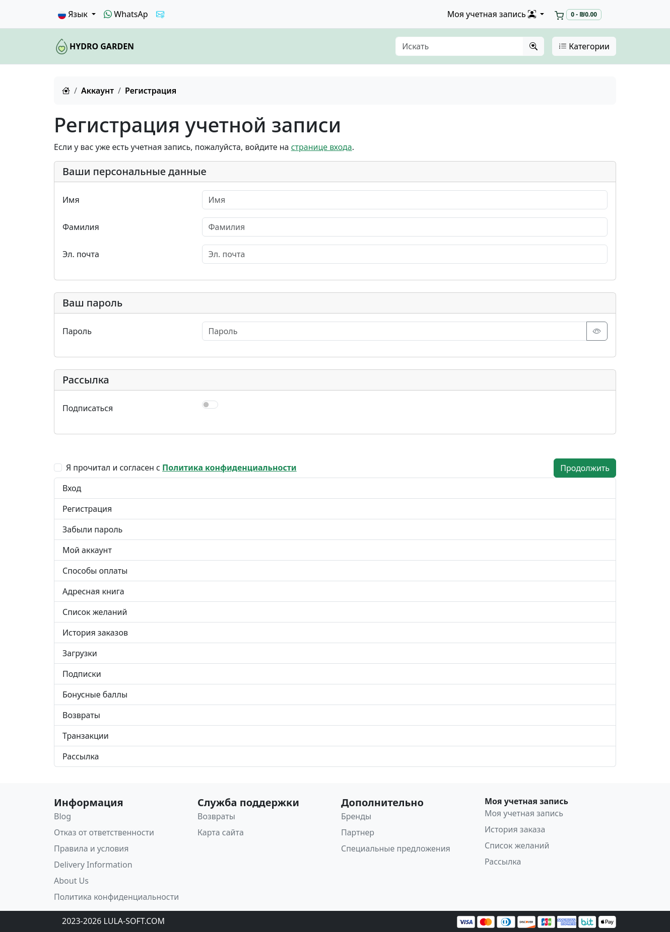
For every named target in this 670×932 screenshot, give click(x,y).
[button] (77, 14)
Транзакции (85, 735)
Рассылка (80, 756)
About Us (71, 880)
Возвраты (81, 715)
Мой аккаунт (87, 550)
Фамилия (80, 226)
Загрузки (79, 653)
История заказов (95, 632)
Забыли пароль (92, 529)
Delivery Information (93, 864)
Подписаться (87, 408)
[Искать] (459, 46)
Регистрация (87, 508)
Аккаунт (97, 90)
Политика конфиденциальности (116, 896)
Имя (71, 199)
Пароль (77, 331)
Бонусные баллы (94, 694)
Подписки (81, 673)
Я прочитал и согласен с (181, 467)
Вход (71, 488)
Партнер (357, 832)
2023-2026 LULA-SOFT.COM (113, 920)
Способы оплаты (94, 570)
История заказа (515, 829)
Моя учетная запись (524, 813)
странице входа (321, 146)
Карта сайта (220, 832)
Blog (62, 816)
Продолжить (585, 468)
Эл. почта (80, 254)
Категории (584, 46)
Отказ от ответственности (104, 832)
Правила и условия (91, 848)
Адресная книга (93, 591)
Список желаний (94, 611)
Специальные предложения (395, 848)
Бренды (356, 816)
